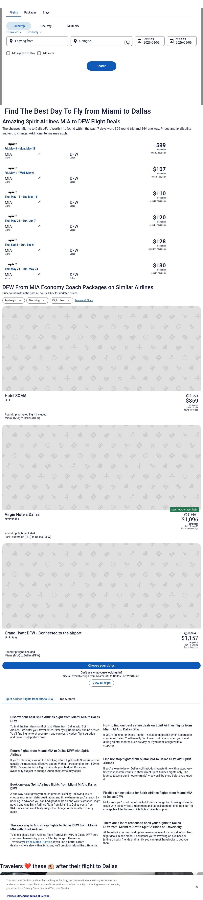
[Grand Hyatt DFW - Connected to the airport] (134, 343)
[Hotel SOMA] (134, 278)
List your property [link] (15, 831)
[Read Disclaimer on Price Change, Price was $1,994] (175, 335)
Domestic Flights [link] (65, 837)
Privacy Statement (18, 895)
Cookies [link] (109, 825)
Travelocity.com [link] (10, 5)
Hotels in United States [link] (68, 818)
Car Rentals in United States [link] (70, 844)
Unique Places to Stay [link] (67, 863)
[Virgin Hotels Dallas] (134, 310)
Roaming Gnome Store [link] (18, 856)
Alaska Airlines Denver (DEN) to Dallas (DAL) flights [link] (35, 724)
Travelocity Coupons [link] (66, 856)
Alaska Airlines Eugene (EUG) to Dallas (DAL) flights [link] (134, 724)
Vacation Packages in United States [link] (74, 831)
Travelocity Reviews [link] (66, 850)
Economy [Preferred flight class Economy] (181, 77)
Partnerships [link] (13, 837)
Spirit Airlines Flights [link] (44, 5)
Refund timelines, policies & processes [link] (175, 841)
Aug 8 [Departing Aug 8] (145, 90)
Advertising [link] (12, 863)
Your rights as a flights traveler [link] (171, 853)
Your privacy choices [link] (116, 850)
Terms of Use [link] (112, 831)
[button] (101, 700)
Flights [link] (26, 5)
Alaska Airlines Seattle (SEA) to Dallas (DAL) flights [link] (35, 754)
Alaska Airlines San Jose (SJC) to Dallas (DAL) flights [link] (135, 739)
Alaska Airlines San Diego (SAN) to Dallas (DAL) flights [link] (37, 746)
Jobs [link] (8, 825)
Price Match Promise (39, 530)
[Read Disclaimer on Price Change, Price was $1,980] (175, 305)
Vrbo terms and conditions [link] (119, 837)
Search (101, 114)
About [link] (9, 818)
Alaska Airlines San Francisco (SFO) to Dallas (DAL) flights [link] (138, 746)
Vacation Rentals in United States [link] (73, 825)
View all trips (101, 371)
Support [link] (159, 818)
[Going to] (101, 89)
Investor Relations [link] (15, 850)
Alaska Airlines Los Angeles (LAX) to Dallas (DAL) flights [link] (38, 739)
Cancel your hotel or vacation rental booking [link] (173, 827)
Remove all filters (84, 258)
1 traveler (160, 77)
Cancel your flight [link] (164, 834)
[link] (29, 677)
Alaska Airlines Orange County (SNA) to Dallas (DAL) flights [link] (139, 731)
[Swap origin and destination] (73, 89)
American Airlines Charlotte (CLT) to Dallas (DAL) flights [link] (137, 754)
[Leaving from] (42, 89)
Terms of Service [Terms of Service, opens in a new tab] (39, 895)
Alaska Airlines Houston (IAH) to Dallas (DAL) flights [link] (36, 731)
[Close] (196, 887)
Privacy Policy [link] (112, 818)
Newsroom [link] (12, 844)
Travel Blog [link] (62, 869)
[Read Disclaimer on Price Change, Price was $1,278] (179, 270)
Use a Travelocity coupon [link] (168, 847)
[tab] (85, 64)
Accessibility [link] (112, 844)
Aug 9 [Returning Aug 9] (174, 90)
